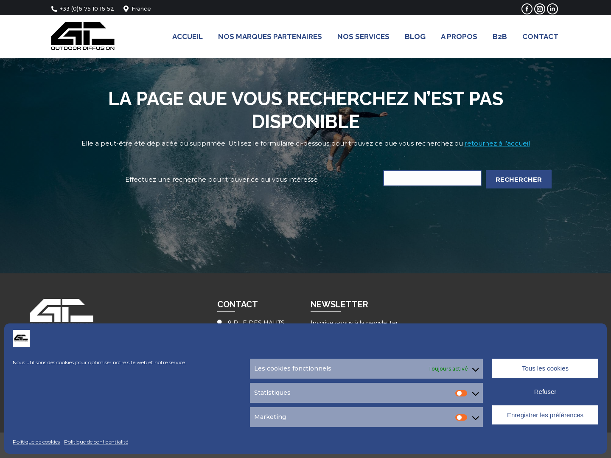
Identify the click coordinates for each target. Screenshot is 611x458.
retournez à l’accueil (497, 143)
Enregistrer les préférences (545, 415)
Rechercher (519, 179)
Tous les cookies (545, 368)
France (137, 8)
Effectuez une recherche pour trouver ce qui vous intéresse (221, 179)
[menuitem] (188, 36)
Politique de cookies (36, 441)
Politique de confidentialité (96, 441)
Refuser (545, 391)
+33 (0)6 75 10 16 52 (82, 8)
